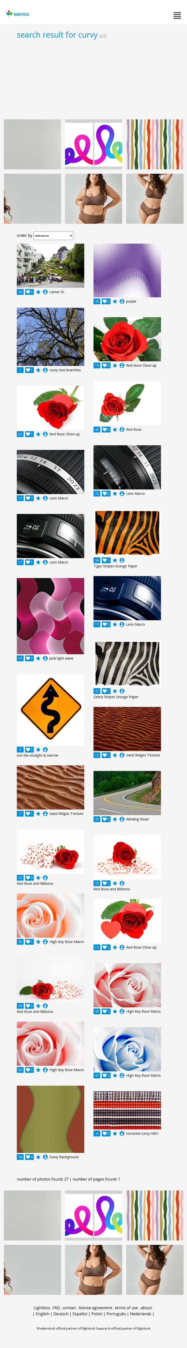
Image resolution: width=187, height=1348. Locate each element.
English (42, 1313)
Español (80, 1313)
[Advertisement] (93, 79)
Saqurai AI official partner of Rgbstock (123, 1328)
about (146, 1307)
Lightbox (42, 1307)
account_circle (45, 292)
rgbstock (17, 13)
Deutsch (60, 1313)
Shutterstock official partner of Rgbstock (66, 1328)
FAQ (56, 1307)
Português (116, 1313)
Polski (96, 1313)
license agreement (95, 1307)
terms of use (126, 1307)
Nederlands (140, 1313)
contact (69, 1307)
